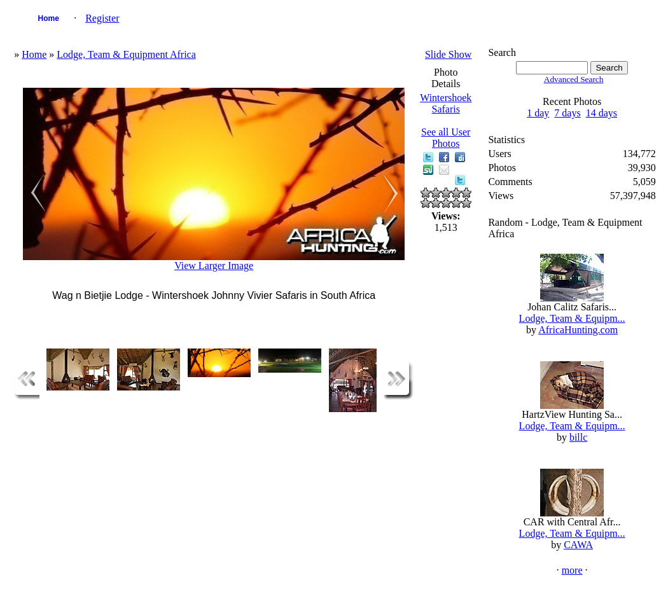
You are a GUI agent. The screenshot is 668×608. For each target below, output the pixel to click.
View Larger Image (213, 265)
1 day (538, 112)
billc (578, 437)
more (572, 570)
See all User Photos (445, 138)
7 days (567, 112)
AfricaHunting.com (578, 329)
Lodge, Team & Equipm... (572, 318)
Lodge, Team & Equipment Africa (126, 54)
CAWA (578, 544)
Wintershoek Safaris (445, 103)
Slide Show (448, 54)
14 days (601, 112)
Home (48, 18)
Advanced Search (574, 79)
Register (102, 18)
